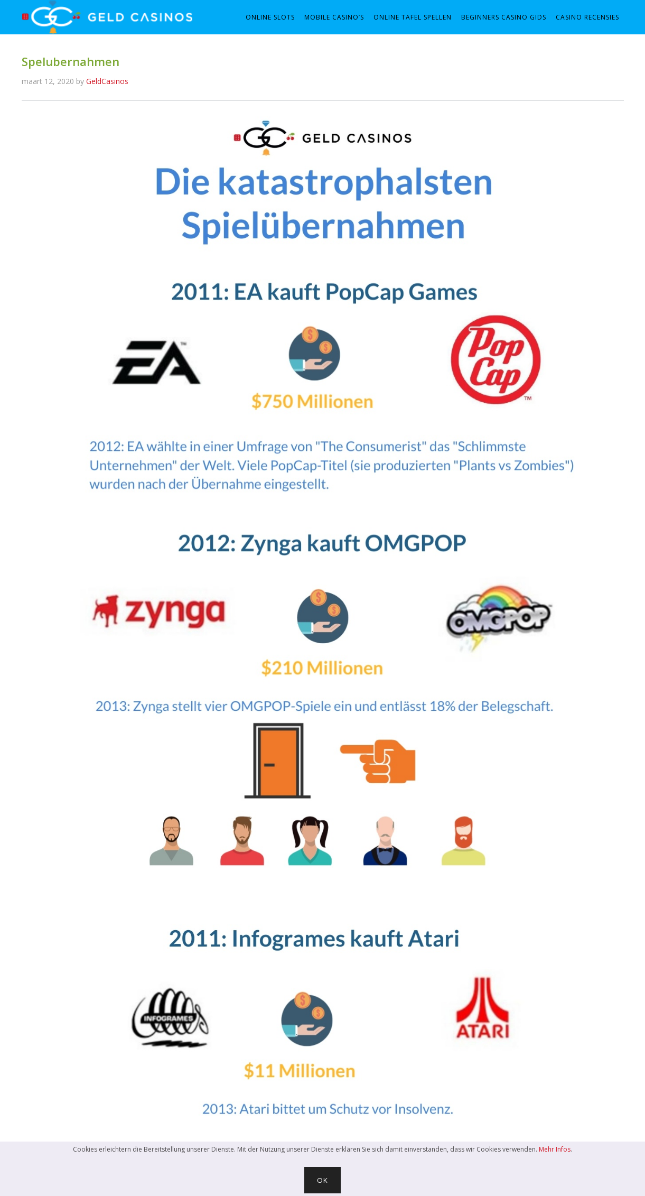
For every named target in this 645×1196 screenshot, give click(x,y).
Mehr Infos (555, 1149)
